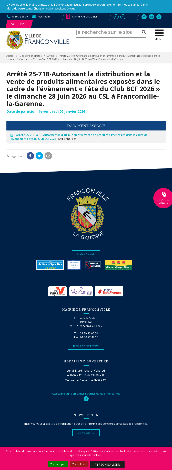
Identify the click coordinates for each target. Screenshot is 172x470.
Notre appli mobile (81, 16)
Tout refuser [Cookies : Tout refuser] (79, 464)
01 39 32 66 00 (89, 333)
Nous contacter (86, 346)
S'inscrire (86, 432)
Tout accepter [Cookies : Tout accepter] (58, 464)
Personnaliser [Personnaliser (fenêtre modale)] (107, 464)
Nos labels (86, 253)
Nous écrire (41, 16)
